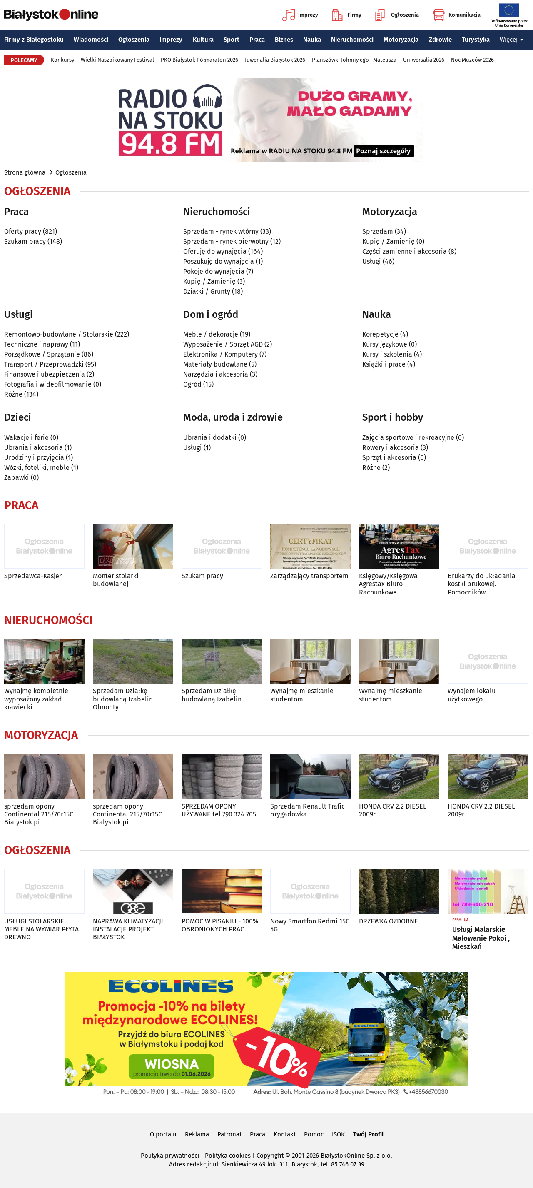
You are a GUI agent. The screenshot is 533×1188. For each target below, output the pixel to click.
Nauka (312, 39)
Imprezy (300, 15)
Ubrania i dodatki (210, 438)
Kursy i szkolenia (387, 354)
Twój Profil (368, 1134)
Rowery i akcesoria (390, 448)
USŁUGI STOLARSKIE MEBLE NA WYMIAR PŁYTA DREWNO (41, 929)
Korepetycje (380, 334)
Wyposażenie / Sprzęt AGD (223, 344)
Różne (13, 394)
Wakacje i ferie (26, 438)
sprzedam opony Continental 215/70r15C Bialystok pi (38, 814)
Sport (231, 39)
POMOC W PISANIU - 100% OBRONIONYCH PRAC (220, 925)
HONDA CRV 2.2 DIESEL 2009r (392, 810)
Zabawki (16, 478)
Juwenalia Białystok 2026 (275, 59)
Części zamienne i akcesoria (404, 251)
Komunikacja (457, 15)
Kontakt (285, 1134)
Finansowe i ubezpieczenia (44, 374)
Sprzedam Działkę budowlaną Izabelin (212, 695)
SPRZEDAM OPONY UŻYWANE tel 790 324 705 (219, 810)
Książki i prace (384, 364)
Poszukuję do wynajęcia (218, 261)
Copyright (270, 1155)
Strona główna (24, 172)
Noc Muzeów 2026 (472, 59)
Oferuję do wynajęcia (215, 251)
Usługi (371, 261)
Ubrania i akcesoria (33, 448)
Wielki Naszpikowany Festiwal (117, 59)
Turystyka (476, 39)
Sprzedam (377, 231)
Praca (257, 39)
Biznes (284, 39)
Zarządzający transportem (309, 576)
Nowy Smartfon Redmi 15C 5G (309, 925)
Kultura (203, 39)
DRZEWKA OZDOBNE (388, 921)
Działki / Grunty (206, 291)
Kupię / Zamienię (209, 281)
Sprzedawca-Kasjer (33, 576)
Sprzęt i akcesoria (389, 458)
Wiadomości (91, 39)
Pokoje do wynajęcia (213, 271)
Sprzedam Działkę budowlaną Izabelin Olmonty (123, 699)
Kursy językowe (384, 344)
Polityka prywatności (170, 1155)
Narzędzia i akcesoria (215, 374)
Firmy (346, 15)
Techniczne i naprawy (36, 344)
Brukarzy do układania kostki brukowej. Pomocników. (482, 584)
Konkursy (62, 59)
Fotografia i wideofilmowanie (48, 384)
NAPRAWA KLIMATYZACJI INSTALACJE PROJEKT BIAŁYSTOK (128, 929)
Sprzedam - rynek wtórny (221, 231)
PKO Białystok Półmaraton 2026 (199, 59)
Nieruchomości (352, 39)
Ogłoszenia (397, 15)
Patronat (229, 1134)
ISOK (338, 1134)
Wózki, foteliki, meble (37, 468)
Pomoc (314, 1134)
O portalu (163, 1134)
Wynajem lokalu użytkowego (472, 695)
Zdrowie (440, 39)
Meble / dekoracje (210, 334)
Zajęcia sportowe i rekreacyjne (408, 438)
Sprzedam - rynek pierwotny (226, 241)
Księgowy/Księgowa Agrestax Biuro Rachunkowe (388, 584)
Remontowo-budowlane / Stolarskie (58, 334)
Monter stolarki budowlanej (116, 580)
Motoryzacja (401, 39)
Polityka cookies (228, 1155)
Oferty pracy (22, 231)
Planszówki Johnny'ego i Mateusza (354, 59)
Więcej (512, 39)
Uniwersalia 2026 (423, 59)
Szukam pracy (25, 241)
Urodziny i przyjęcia (34, 458)
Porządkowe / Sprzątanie (42, 354)
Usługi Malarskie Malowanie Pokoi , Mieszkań (481, 938)
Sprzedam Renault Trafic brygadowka (307, 810)
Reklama (197, 1134)
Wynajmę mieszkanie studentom (302, 695)
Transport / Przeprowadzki (44, 364)
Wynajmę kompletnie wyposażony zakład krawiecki (36, 699)
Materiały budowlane (215, 364)
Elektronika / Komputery (220, 354)
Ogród (192, 384)
